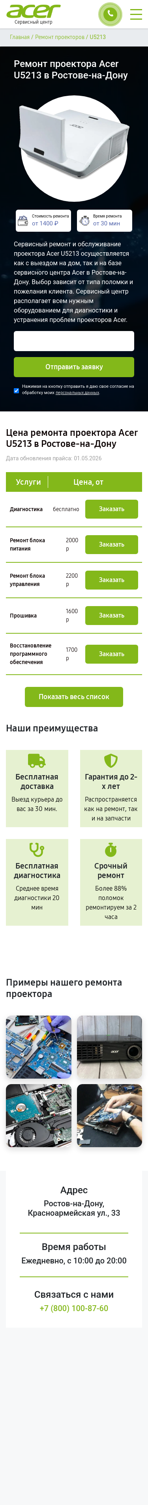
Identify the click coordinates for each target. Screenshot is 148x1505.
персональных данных (77, 392)
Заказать (111, 509)
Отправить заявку (74, 367)
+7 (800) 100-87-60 (74, 1308)
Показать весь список (74, 696)
